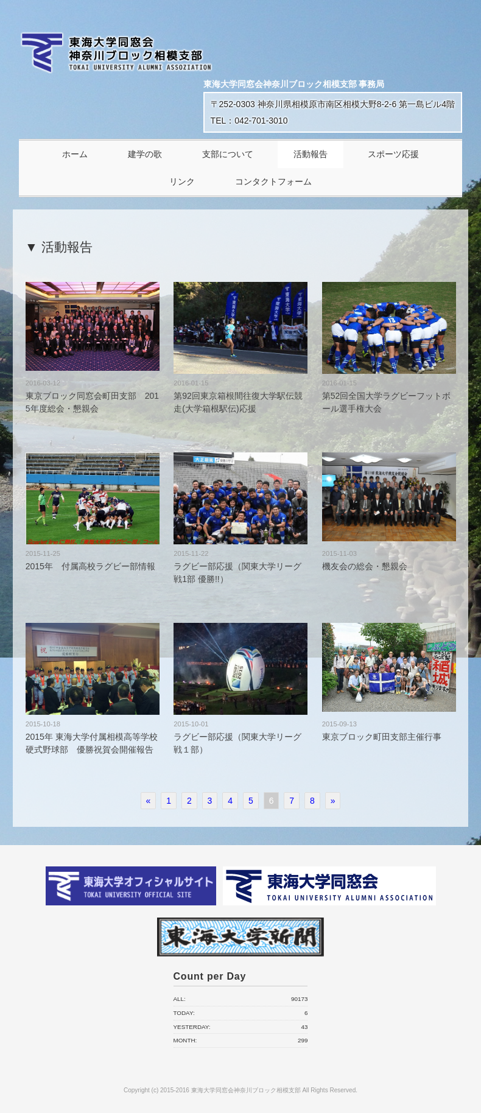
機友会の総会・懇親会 (364, 566)
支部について (227, 154)
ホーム (75, 154)
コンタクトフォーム (273, 181)
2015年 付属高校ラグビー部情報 (90, 566)
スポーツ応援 (393, 154)
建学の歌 (145, 154)
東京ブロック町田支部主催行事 (381, 737)
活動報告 (310, 154)
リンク (182, 181)
